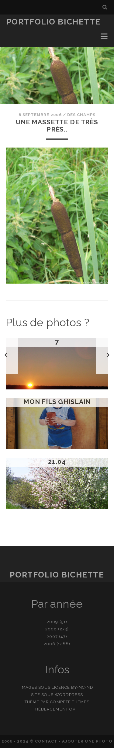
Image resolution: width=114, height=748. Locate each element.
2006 (49, 644)
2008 (51, 629)
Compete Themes (69, 702)
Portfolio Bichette (53, 21)
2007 (52, 636)
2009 (52, 622)
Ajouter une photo (87, 741)
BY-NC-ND (82, 687)
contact (46, 741)
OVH (74, 709)
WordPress (69, 694)
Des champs (81, 114)
